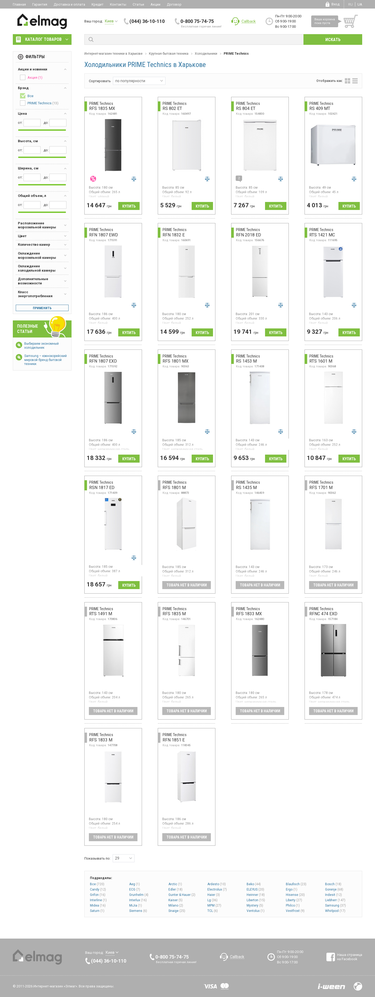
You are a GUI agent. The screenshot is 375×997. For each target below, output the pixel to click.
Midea (98, 905)
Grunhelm (138, 895)
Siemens (138, 911)
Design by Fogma (358, 986)
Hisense (295, 895)
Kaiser (175, 900)
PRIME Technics (39, 103)
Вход (335, 4)
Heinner (256, 895)
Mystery (255, 905)
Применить (42, 308)
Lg (212, 900)
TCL (212, 911)
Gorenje (334, 889)
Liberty (294, 900)
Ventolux (256, 911)
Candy (98, 889)
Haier (213, 895)
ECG (134, 889)
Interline (98, 900)
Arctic (175, 884)
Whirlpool (335, 911)
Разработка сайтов (331, 986)
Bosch (333, 884)
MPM (214, 905)
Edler (175, 889)
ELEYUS (255, 889)
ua (359, 4)
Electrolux (217, 889)
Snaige (176, 911)
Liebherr (335, 900)
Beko (254, 884)
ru (350, 4)
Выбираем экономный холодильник (41, 345)
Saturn (97, 911)
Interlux (138, 900)
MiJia (135, 905)
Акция (31, 77)
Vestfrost (295, 911)
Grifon (97, 895)
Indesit (333, 895)
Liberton (256, 900)
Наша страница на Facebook (349, 957)
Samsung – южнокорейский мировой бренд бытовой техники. (45, 360)
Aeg (134, 884)
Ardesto (216, 884)
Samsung (335, 905)
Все (97, 884)
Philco (293, 905)
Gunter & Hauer (181, 895)
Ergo (291, 889)
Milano (175, 905)
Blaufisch (296, 884)
